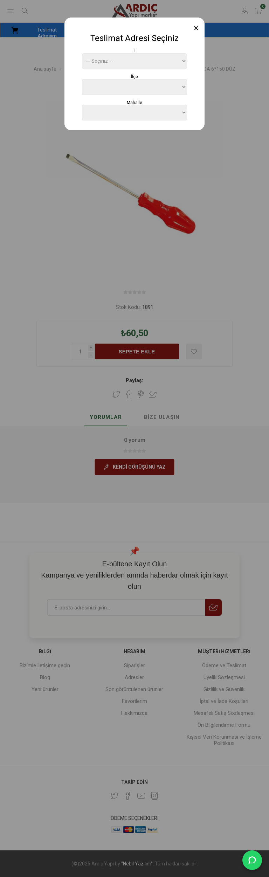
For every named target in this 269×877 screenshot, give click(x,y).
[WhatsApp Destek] (252, 860)
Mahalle (134, 102)
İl (134, 50)
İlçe (134, 76)
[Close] (196, 28)
